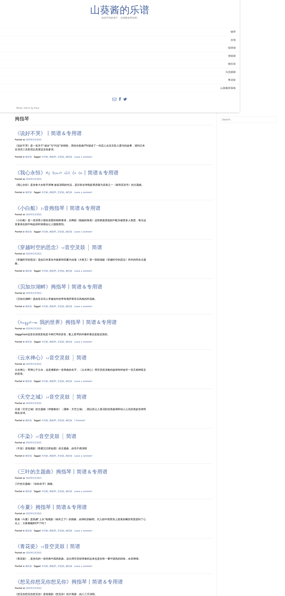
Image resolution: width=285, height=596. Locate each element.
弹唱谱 (47, 65)
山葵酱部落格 (43, 97)
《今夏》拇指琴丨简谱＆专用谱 (95, 399)
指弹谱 (47, 57)
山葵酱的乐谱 (28, 16)
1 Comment (124, 311)
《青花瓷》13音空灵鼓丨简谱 (92, 438)
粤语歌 (47, 89)
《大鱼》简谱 (74, 548)
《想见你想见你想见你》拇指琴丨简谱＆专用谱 (113, 473)
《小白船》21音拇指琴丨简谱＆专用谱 (102, 100)
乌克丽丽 (46, 81)
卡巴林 (89, 44)
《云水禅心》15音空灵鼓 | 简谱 (95, 249)
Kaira (36, 117)
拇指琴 (97, 44)
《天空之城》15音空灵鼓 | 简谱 (95, 288)
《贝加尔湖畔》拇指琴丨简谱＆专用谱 (103, 178)
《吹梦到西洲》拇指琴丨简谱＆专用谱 (103, 509)
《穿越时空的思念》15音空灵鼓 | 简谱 (103, 139)
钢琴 (48, 41)
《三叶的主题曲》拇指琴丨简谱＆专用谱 (105, 363)
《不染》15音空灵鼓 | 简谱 (90, 328)
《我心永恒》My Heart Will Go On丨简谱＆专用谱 (111, 60)
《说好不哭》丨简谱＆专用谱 (92, 21)
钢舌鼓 (47, 73)
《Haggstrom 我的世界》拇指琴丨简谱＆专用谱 (110, 214)
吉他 (48, 49)
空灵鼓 (105, 44)
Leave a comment (128, 44)
